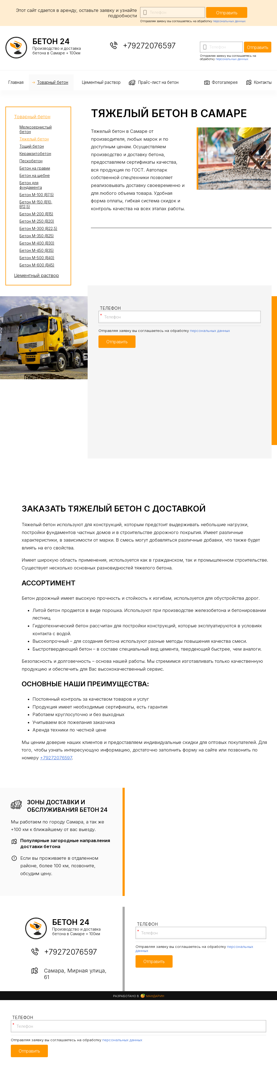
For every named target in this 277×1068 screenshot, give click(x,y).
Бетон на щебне (34, 175)
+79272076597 (149, 45)
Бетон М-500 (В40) (36, 257)
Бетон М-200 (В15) (36, 214)
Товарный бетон (52, 82)
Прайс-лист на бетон (158, 82)
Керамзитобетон (35, 153)
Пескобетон (30, 161)
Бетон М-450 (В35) (36, 250)
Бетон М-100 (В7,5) (36, 194)
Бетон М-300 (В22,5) (38, 228)
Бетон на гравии (34, 168)
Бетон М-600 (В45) (36, 265)
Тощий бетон (31, 146)
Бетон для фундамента (30, 185)
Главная (16, 82)
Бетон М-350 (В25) (36, 235)
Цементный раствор (101, 82)
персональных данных (229, 21)
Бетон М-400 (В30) (36, 243)
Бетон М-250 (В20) (36, 221)
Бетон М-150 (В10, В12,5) (35, 204)
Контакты (263, 82)
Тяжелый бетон (34, 139)
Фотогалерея (225, 82)
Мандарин (152, 996)
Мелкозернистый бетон (35, 129)
